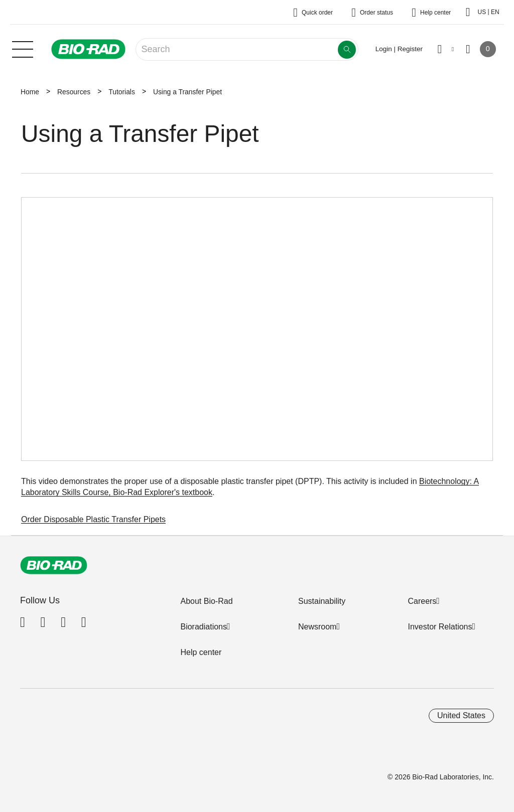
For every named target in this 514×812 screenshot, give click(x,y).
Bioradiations (203, 626)
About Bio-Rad (206, 601)
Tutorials (121, 92)
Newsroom (317, 626)
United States (461, 715)
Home (30, 92)
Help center (200, 652)
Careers (422, 601)
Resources (73, 92)
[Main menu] (22, 48)
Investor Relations (440, 626)
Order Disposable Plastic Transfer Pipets (93, 519)
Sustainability (321, 601)
